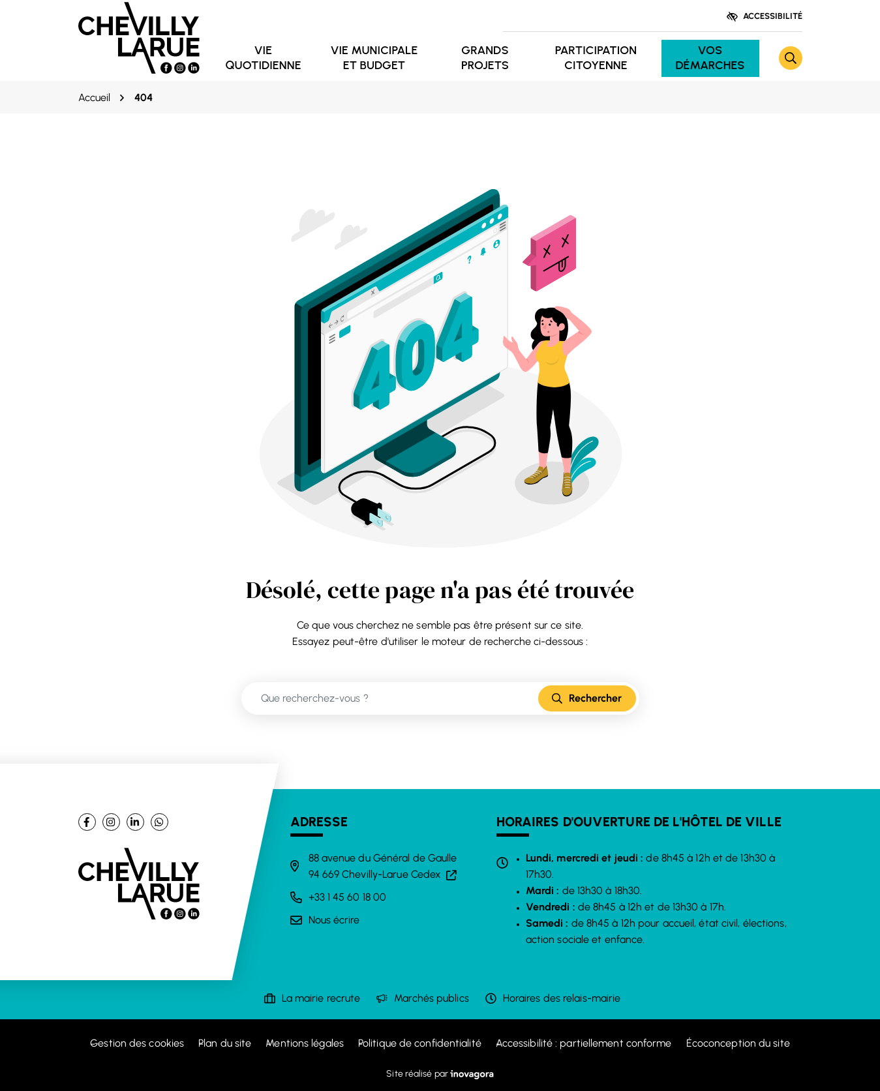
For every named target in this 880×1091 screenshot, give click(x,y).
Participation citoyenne (596, 57)
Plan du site (224, 1043)
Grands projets (485, 57)
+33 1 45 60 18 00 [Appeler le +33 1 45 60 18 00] (348, 897)
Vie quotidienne (263, 57)
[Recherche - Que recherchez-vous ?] (390, 698)
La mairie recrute (321, 998)
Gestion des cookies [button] (137, 1043)
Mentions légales (305, 1043)
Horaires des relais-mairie (562, 998)
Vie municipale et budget (374, 57)
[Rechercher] (790, 58)
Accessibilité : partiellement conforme (584, 1043)
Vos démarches (709, 57)
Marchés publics (431, 998)
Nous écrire (334, 920)
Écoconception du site (738, 1043)
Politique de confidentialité (419, 1043)
